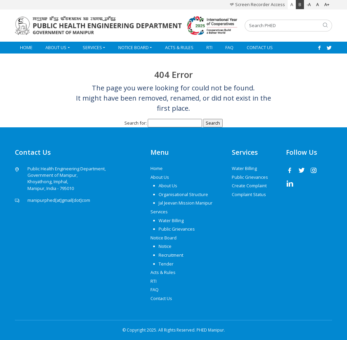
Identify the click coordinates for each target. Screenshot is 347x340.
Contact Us (260, 47)
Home (26, 47)
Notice (165, 246)
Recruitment (171, 255)
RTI (209, 47)
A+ (326, 4)
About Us (55, 47)
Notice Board (133, 47)
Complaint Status (249, 194)
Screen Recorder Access (257, 4)
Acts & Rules (179, 47)
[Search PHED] (282, 25)
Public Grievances (177, 229)
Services (92, 47)
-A (309, 4)
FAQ (229, 47)
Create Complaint (249, 186)
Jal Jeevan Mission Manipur (185, 203)
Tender (166, 264)
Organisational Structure (183, 194)
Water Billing (171, 220)
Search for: (135, 123)
